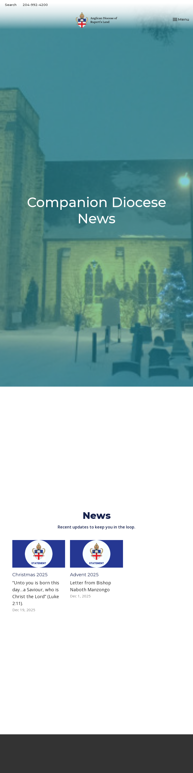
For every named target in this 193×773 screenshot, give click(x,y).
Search (11, 5)
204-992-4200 (35, 5)
